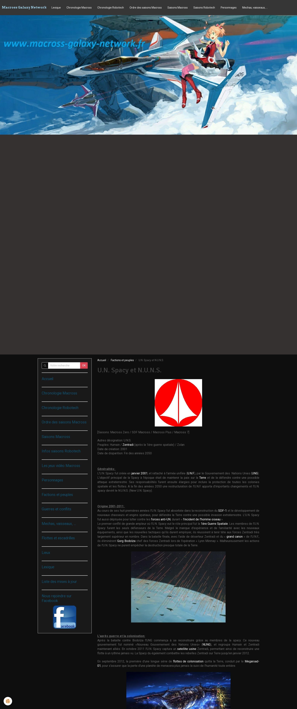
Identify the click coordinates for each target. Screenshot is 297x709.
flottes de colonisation (189, 661)
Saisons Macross (177, 7)
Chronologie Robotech (110, 7)
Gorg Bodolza (126, 541)
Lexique (56, 7)
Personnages (229, 7)
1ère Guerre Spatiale (214, 524)
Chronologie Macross (79, 7)
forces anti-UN (160, 519)
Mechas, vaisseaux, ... (255, 7)
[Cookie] (8, 701)
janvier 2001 (139, 473)
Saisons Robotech (204, 7)
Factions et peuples (122, 360)
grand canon (235, 536)
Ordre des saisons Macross (146, 7)
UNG (255, 473)
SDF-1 (222, 510)
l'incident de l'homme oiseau (202, 519)
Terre (203, 477)
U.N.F (190, 473)
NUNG (206, 644)
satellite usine (187, 649)
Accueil (101, 360)
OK (84, 365)
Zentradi (128, 445)
